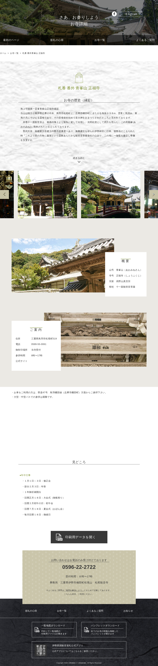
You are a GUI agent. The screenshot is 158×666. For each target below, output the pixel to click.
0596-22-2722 (79, 567)
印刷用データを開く (76, 537)
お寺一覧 (99, 40)
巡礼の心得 (57, 40)
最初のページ (11, 40)
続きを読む (79, 158)
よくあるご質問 (145, 40)
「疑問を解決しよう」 (74, 590)
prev (4, 194)
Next (153, 194)
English (131, 14)
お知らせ (128, 611)
